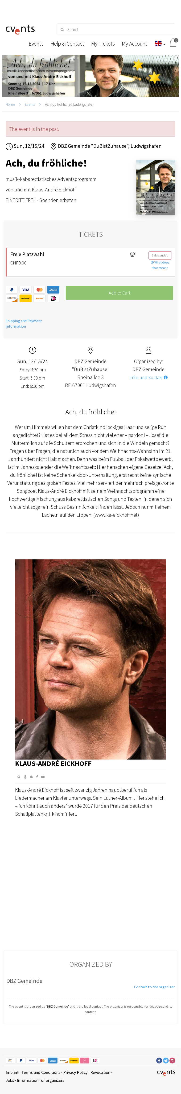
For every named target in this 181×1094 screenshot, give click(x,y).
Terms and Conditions (40, 1072)
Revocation (100, 1072)
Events (30, 104)
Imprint (12, 1072)
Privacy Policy (75, 1072)
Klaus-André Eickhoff (53, 763)
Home (10, 104)
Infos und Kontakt (148, 377)
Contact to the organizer (154, 987)
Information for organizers (40, 1080)
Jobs (10, 1080)
